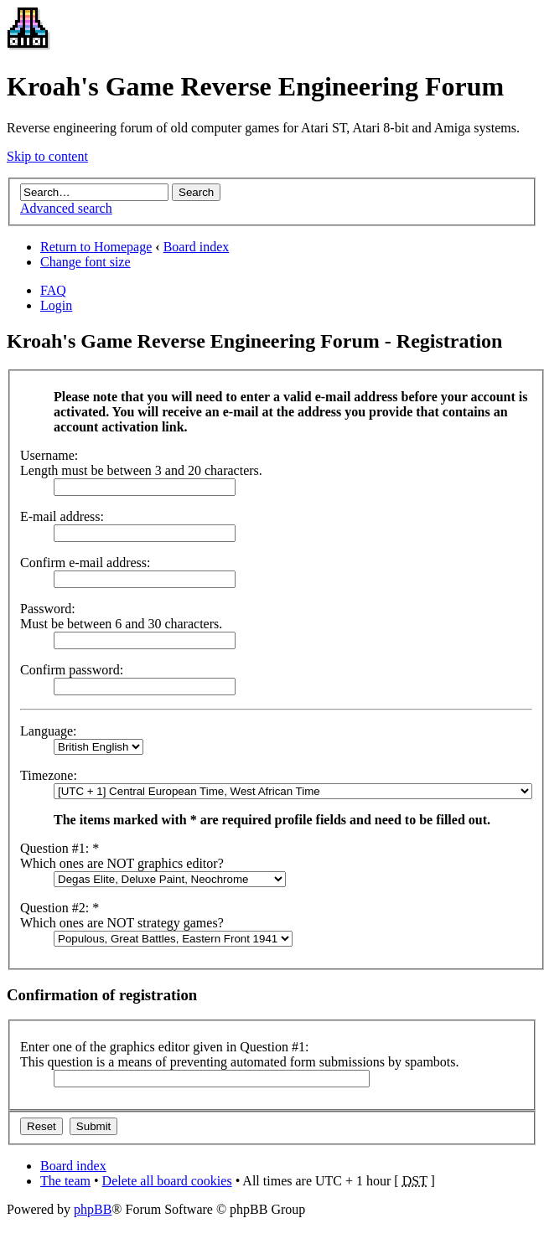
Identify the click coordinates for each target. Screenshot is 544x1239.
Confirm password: (71, 670)
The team (65, 1181)
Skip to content (47, 156)
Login (56, 305)
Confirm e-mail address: (85, 562)
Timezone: (48, 775)
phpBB (92, 1209)
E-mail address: (62, 516)
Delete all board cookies (167, 1181)
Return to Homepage (96, 247)
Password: (47, 608)
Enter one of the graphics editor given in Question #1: (164, 1047)
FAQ (53, 290)
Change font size (85, 262)
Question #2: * (59, 908)
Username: (49, 455)
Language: (48, 731)
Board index (196, 247)
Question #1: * (59, 848)
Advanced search (66, 208)
